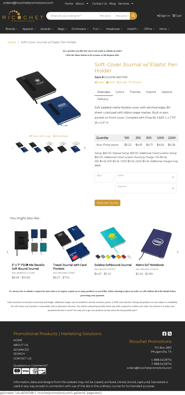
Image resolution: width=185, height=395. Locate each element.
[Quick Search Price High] (122, 16)
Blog (112, 3)
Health (133, 29)
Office (149, 29)
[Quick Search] (72, 16)
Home (69, 3)
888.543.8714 (163, 359)
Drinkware (80, 29)
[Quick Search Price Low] (106, 16)
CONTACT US (22, 358)
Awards (46, 29)
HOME (17, 340)
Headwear (114, 29)
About (79, 3)
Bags (62, 29)
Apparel (29, 29)
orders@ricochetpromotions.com (28, 3)
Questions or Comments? (30, 365)
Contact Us (99, 3)
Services (123, 3)
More (164, 29)
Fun (97, 29)
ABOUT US (20, 345)
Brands (12, 29)
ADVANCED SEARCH (21, 351)
